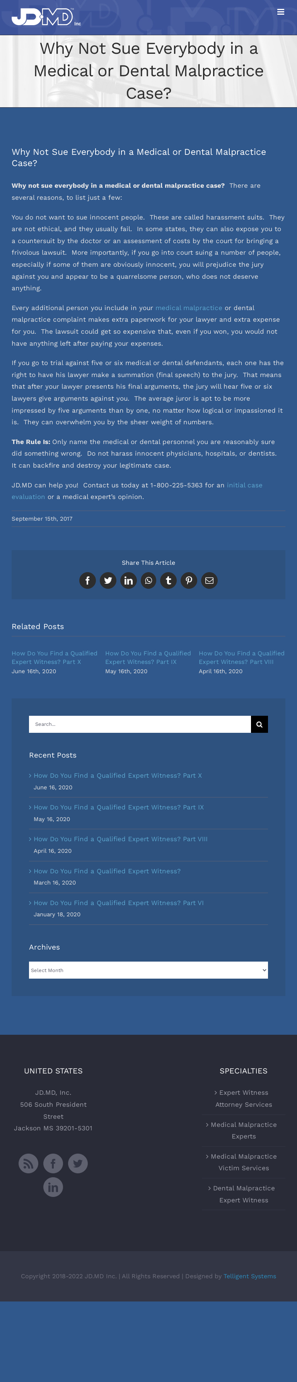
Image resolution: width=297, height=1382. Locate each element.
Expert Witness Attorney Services (243, 1098)
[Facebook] (53, 1163)
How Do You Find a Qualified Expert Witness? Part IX (119, 807)
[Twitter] (78, 1163)
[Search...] (140, 724)
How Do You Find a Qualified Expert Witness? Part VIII (121, 839)
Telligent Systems (250, 1276)
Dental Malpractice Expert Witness (244, 1194)
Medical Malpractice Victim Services (244, 1162)
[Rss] (28, 1163)
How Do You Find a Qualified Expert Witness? (107, 871)
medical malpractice (188, 308)
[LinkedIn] (53, 1187)
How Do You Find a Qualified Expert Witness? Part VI (119, 903)
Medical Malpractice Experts (244, 1130)
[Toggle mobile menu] (281, 12)
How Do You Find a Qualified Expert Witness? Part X (118, 775)
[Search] (259, 724)
